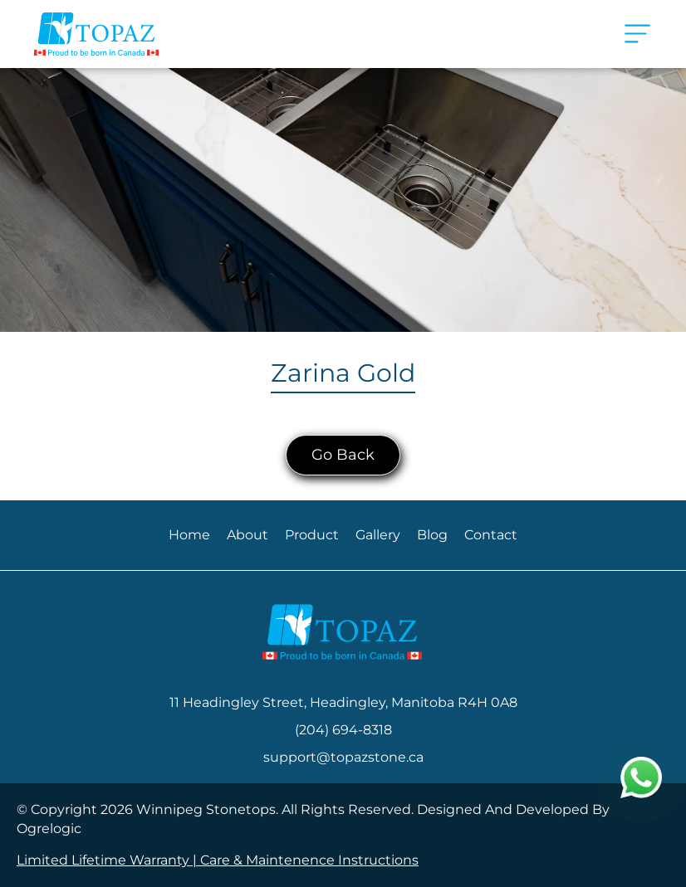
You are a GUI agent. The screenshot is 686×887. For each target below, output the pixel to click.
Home (189, 535)
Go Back (343, 455)
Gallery (377, 535)
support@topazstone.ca (343, 757)
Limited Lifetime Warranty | (108, 860)
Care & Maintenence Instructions (309, 860)
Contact (490, 535)
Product (312, 535)
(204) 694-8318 (343, 730)
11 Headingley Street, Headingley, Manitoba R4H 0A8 (343, 702)
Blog (432, 535)
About (247, 535)
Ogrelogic (49, 828)
